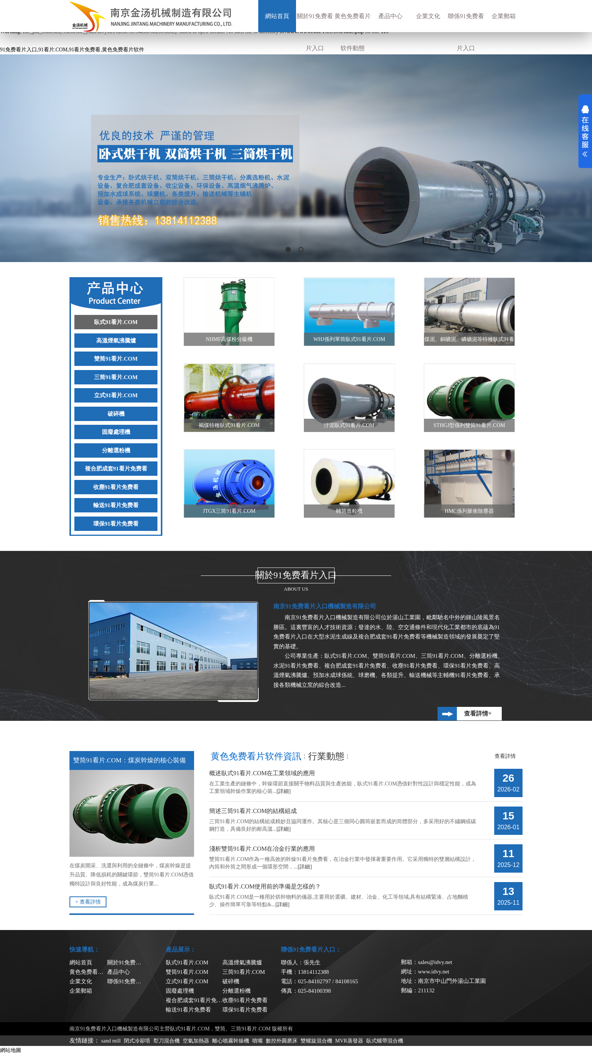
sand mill (111, 1041)
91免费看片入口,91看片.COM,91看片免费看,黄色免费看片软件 (72, 49)
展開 (585, 131)
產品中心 (390, 16)
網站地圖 (10, 1050)
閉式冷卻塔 (137, 1041)
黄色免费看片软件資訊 (256, 756)
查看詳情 (505, 756)
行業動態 (326, 756)
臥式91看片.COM (115, 322)
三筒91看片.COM (115, 377)
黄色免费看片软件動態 (353, 32)
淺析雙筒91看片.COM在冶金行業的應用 (262, 848)
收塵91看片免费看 (116, 487)
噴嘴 (257, 1041)
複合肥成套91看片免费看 (116, 469)
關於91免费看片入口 (315, 32)
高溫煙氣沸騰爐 (116, 341)
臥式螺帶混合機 (384, 1041)
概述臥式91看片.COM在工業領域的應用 (262, 773)
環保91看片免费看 (116, 524)
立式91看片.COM (115, 395)
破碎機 (116, 414)
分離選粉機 (116, 450)
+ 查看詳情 (87, 902)
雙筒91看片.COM (115, 359)
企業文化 (428, 16)
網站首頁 (277, 16)
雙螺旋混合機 (316, 1041)
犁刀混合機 (166, 1041)
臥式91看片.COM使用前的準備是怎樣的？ (265, 886)
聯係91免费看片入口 (466, 32)
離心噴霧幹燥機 (230, 1041)
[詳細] (284, 791)
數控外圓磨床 (282, 1041)
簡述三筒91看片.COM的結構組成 (253, 811)
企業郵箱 (504, 16)
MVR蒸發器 (349, 1041)
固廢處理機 (116, 432)
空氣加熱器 (196, 1041)
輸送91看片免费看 (116, 505)
